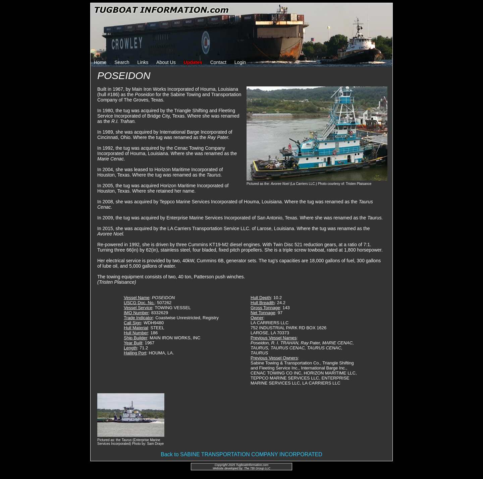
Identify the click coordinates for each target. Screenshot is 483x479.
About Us (166, 62)
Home (100, 62)
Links (143, 62)
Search (121, 62)
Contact (218, 62)
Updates (193, 62)
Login (240, 62)
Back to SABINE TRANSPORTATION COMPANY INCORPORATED (241, 454)
